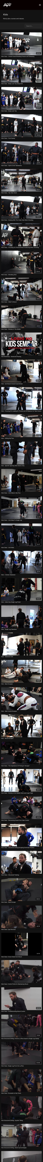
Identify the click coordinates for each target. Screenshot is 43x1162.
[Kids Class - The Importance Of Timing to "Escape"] (21, 766)
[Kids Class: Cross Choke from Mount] (21, 957)
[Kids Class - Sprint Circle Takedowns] (21, 166)
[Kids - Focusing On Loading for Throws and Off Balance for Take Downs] (21, 411)
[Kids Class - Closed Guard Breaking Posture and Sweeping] (21, 56)
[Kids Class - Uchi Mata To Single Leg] (21, 520)
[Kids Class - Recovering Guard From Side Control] (21, 820)
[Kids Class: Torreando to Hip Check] (21, 1093)
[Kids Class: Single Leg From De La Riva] (21, 1066)
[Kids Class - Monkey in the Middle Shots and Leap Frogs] (21, 793)
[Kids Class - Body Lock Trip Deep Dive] (21, 84)
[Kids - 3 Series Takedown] (21, 575)
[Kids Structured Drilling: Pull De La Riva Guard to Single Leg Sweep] (21, 1039)
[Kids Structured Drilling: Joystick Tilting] (21, 1120)
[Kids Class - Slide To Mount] (21, 302)
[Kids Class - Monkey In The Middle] (21, 329)
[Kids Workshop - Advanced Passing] (21, 357)
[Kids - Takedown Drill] (21, 657)
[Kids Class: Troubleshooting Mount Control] (21, 1011)
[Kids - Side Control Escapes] (21, 711)
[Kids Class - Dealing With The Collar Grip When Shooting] (21, 220)
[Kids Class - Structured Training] (21, 875)
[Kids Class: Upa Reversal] (21, 929)
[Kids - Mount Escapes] (21, 738)
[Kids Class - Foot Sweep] (21, 138)
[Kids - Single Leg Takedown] (21, 629)
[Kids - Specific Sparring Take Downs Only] (21, 466)
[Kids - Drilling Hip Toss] (21, 438)
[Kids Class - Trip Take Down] (21, 193)
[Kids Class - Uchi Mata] (21, 548)
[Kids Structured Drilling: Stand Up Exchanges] (21, 1148)
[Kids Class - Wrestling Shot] (21, 275)
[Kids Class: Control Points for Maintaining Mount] (21, 984)
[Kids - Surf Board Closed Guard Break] (21, 384)
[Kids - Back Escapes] (21, 684)
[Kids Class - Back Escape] (21, 902)
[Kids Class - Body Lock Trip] (21, 111)
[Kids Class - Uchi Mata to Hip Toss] (21, 493)
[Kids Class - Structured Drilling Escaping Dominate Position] (21, 848)
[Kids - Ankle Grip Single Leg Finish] (21, 602)
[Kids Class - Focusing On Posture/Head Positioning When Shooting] (21, 247)
